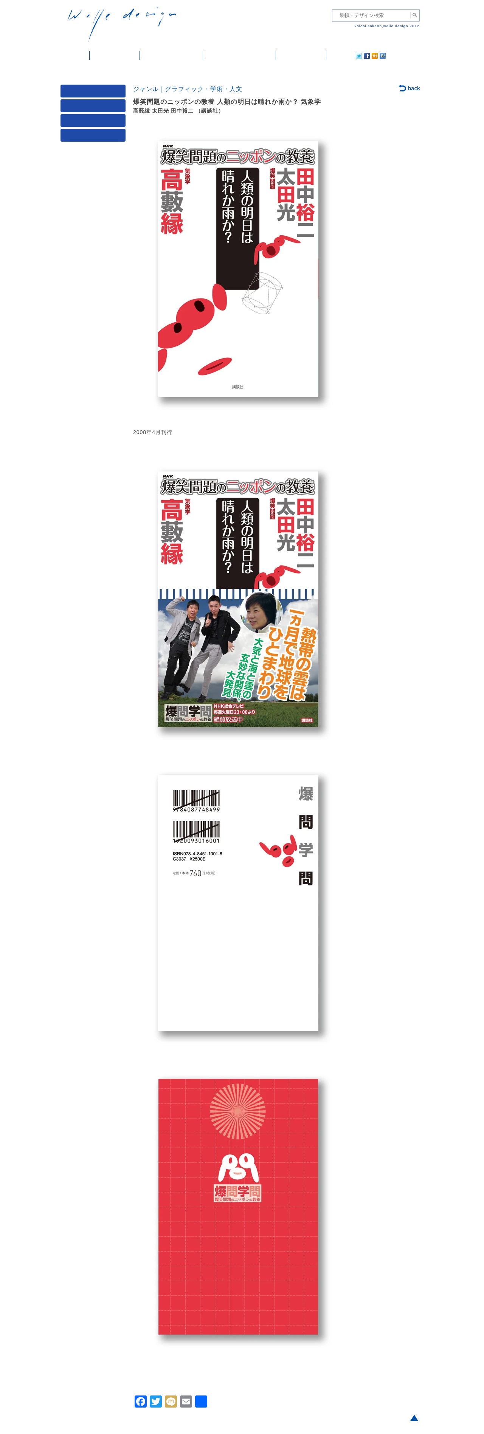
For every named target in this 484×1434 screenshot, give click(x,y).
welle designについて (239, 55)
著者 (95, 122)
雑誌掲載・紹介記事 (171, 55)
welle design (122, 25)
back (410, 89)
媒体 (95, 92)
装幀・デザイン (115, 55)
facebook (345, 55)
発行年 (95, 137)
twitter (334, 55)
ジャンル (95, 107)
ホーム (75, 55)
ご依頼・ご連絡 (301, 55)
